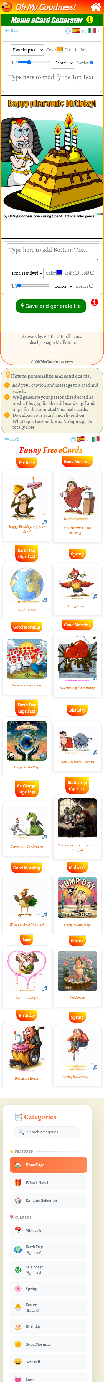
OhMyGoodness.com (54, 362)
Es (85, 32)
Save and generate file (51, 306)
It (99, 32)
